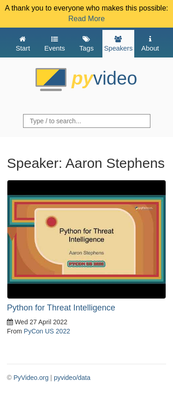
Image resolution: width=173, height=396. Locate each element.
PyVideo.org (30, 377)
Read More (86, 19)
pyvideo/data (72, 377)
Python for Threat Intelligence (61, 307)
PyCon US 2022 (47, 331)
